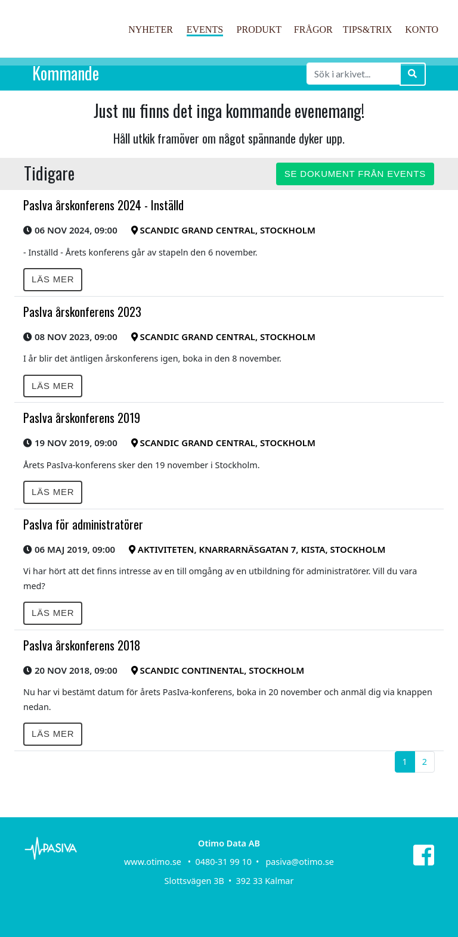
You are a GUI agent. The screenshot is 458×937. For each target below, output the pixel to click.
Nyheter (150, 29)
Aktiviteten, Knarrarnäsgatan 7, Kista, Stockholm (257, 549)
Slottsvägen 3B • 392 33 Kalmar (229, 880)
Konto (421, 29)
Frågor (313, 29)
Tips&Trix (367, 29)
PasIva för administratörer (83, 524)
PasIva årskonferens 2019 (81, 418)
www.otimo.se (152, 861)
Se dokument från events (355, 174)
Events (205, 29)
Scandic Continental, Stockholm (218, 670)
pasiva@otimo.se (299, 861)
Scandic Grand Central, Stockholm (223, 230)
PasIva (66, 40)
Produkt (259, 29)
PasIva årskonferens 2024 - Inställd (103, 205)
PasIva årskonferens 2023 (82, 311)
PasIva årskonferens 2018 (81, 645)
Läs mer (53, 279)
